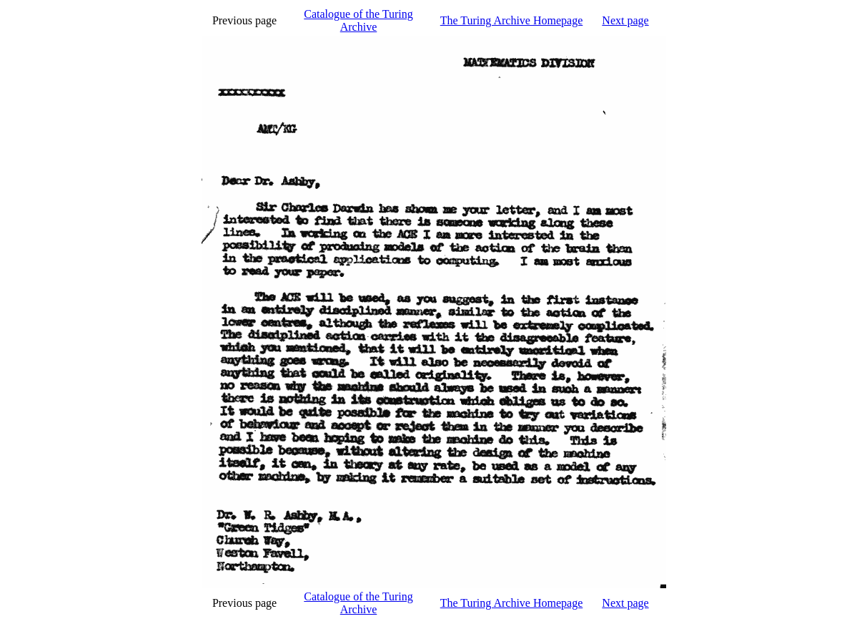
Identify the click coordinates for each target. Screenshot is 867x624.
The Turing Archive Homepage (511, 20)
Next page (625, 20)
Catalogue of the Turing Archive (358, 20)
